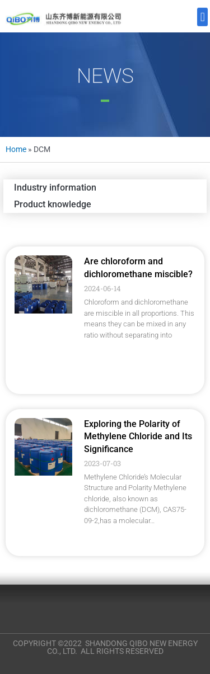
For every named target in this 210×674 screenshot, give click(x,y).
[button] (202, 15)
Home (16, 149)
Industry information (55, 187)
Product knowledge (52, 204)
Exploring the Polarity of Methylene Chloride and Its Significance (138, 436)
